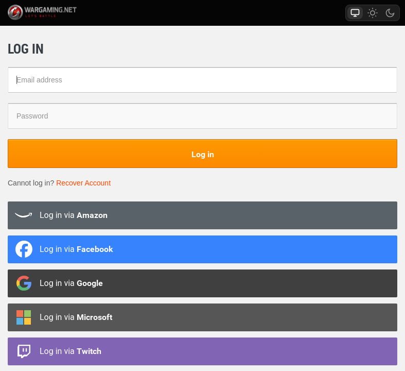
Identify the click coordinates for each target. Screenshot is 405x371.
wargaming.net (53, 12)
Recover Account (83, 183)
